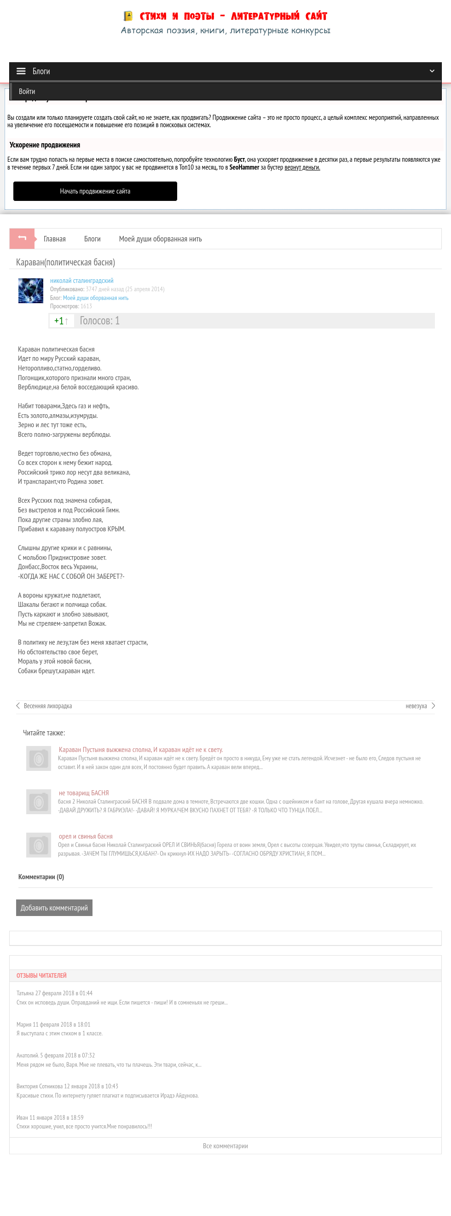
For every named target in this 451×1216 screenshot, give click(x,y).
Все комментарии (225, 1145)
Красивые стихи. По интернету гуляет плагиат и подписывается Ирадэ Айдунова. (108, 1095)
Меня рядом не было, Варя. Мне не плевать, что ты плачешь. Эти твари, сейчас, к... (109, 1064)
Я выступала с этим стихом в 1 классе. (60, 1033)
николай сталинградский (82, 280)
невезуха (416, 706)
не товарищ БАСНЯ (84, 792)
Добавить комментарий (54, 907)
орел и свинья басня (86, 836)
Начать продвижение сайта (95, 190)
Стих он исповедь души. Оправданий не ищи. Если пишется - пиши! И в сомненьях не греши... (122, 1002)
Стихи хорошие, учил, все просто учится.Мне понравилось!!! (84, 1126)
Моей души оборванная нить (160, 238)
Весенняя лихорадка (48, 706)
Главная (55, 238)
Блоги (92, 238)
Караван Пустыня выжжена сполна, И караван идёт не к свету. (141, 749)
